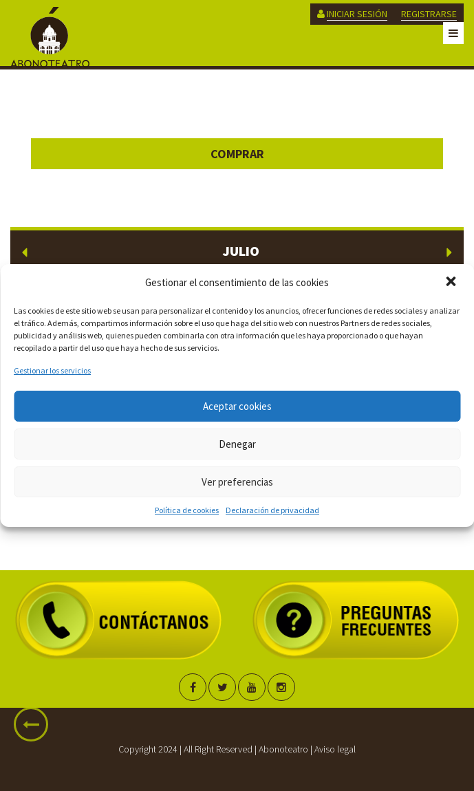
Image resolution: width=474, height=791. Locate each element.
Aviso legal (335, 749)
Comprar (237, 154)
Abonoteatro (283, 749)
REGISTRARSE (429, 14)
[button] (452, 282)
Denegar (237, 444)
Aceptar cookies (237, 406)
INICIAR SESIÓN (357, 14)
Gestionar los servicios (52, 370)
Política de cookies (187, 510)
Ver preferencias (237, 481)
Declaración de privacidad (272, 510)
